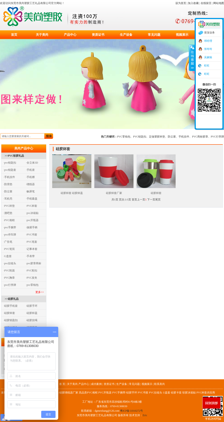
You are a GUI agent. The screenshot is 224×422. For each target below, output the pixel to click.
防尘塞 (172, 136)
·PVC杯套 (31, 205)
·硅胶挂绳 (31, 320)
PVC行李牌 (217, 136)
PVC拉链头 (155, 392)
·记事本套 (31, 249)
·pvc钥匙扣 (10, 162)
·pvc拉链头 (10, 263)
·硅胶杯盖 (31, 313)
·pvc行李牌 (10, 285)
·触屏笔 (30, 191)
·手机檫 (30, 177)
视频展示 (182, 34)
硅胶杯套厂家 (114, 191)
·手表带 (30, 256)
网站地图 (218, 3)
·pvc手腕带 (10, 227)
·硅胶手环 (31, 305)
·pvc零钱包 (32, 285)
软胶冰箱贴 (189, 392)
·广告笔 (8, 241)
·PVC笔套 (31, 241)
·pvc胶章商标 (33, 263)
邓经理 (208, 40)
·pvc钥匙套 (10, 169)
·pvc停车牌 (10, 234)
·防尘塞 (8, 191)
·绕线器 (30, 184)
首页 (14, 34)
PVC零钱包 (123, 136)
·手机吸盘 (31, 198)
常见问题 (154, 34)
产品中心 (70, 34)
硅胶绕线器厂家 (68, 392)
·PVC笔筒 (9, 249)
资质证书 (98, 34)
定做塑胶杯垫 (157, 136)
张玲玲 (208, 49)
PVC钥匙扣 (139, 136)
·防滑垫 (8, 184)
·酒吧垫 (8, 213)
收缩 (192, 57)
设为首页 (180, 3)
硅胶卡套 (176, 392)
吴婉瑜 (208, 57)
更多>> (39, 292)
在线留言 (206, 3)
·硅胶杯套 (9, 313)
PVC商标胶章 (200, 136)
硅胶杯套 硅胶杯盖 (72, 191)
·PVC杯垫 (9, 205)
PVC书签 (143, 392)
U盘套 (166, 392)
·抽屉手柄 (31, 227)
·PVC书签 (31, 234)
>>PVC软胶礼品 (14, 155)
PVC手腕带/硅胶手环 (124, 392)
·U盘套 (8, 256)
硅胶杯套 (156, 191)
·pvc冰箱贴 (32, 213)
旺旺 (206, 65)
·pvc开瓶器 (32, 220)
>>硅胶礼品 (12, 298)
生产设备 (126, 34)
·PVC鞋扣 (31, 270)
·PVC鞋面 (9, 270)
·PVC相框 (9, 220)
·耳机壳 (8, 198)
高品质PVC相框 (88, 392)
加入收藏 (193, 3)
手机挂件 (184, 136)
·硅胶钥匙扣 (11, 320)
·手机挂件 (9, 177)
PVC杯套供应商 (205, 392)
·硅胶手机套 (11, 305)
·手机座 (30, 169)
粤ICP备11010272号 (131, 410)
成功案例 (96, 384)
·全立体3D (32, 162)
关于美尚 (42, 34)
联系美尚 (159, 384)
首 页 (62, 384)
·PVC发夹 (31, 277)
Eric (145, 415)
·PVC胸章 (9, 277)
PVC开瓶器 (105, 392)
